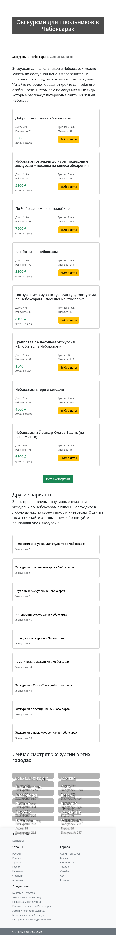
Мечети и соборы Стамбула (28, 915)
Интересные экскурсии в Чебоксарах (41, 614)
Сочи (66, 786)
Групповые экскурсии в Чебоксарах (40, 591)
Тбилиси (65, 867)
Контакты (18, 840)
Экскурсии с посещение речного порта (42, 709)
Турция (16, 862)
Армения (17, 880)
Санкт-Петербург (31, 778)
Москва (68, 778)
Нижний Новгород (70, 806)
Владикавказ (27, 820)
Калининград (28, 786)
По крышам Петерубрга (26, 901)
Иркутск (23, 812)
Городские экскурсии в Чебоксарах (39, 638)
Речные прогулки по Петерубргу (31, 906)
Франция (17, 875)
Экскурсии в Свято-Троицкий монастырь (43, 685)
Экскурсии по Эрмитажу (26, 897)
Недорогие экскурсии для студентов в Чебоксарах (50, 544)
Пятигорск (25, 803)
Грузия (16, 867)
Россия (16, 853)
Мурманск (71, 812)
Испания (17, 871)
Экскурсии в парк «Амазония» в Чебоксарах (46, 732)
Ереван (64, 880)
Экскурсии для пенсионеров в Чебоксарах (45, 567)
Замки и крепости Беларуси (29, 910)
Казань (68, 795)
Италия (16, 858)
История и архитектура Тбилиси (31, 919)
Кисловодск (26, 795)
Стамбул (65, 871)
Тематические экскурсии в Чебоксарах (42, 662)
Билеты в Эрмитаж (23, 893)
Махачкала (71, 820)
